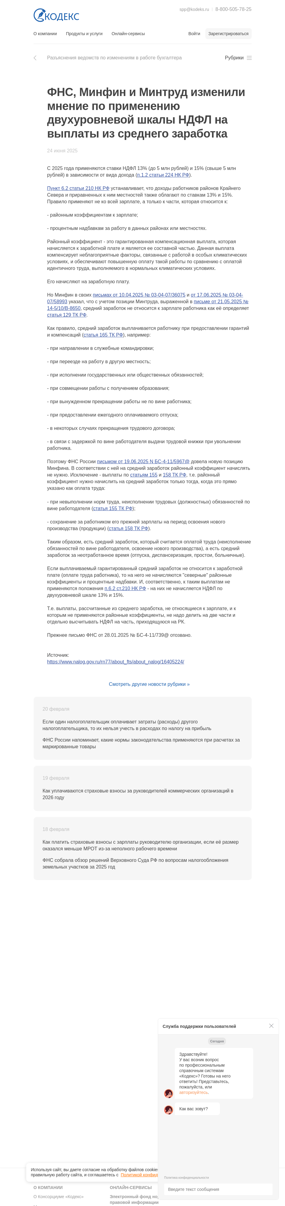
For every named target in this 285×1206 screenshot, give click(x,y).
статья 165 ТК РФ (103, 334)
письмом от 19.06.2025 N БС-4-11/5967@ (143, 461)
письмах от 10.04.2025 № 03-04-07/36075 (139, 294)
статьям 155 (143, 474)
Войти (194, 33)
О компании (45, 33)
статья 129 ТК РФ (67, 314)
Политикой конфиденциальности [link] (153, 1170)
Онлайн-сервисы (128, 33)
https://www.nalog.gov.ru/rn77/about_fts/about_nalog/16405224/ (115, 661)
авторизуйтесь (193, 1092)
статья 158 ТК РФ (128, 528)
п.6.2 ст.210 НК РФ (125, 588)
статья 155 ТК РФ (113, 508)
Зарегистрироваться (228, 33)
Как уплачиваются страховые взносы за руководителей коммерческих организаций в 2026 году (138, 794)
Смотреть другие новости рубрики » (149, 684)
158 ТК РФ (174, 474)
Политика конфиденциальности (186, 1177)
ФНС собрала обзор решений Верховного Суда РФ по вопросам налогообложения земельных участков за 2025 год (135, 863)
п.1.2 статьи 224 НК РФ (163, 175)
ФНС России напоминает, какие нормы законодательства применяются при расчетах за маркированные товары (141, 743)
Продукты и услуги (84, 33)
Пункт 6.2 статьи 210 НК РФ (78, 188)
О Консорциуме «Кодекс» (59, 1196)
